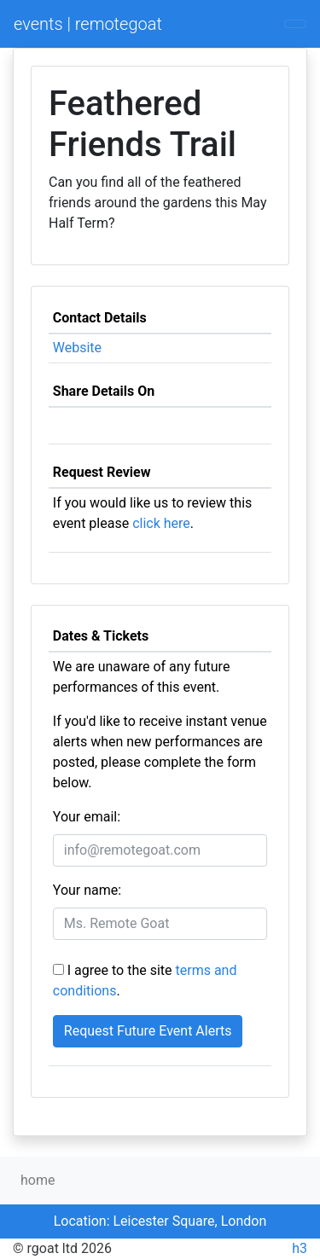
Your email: (86, 817)
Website (77, 347)
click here (161, 523)
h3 (299, 1248)
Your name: (87, 890)
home (37, 1180)
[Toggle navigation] (295, 24)
